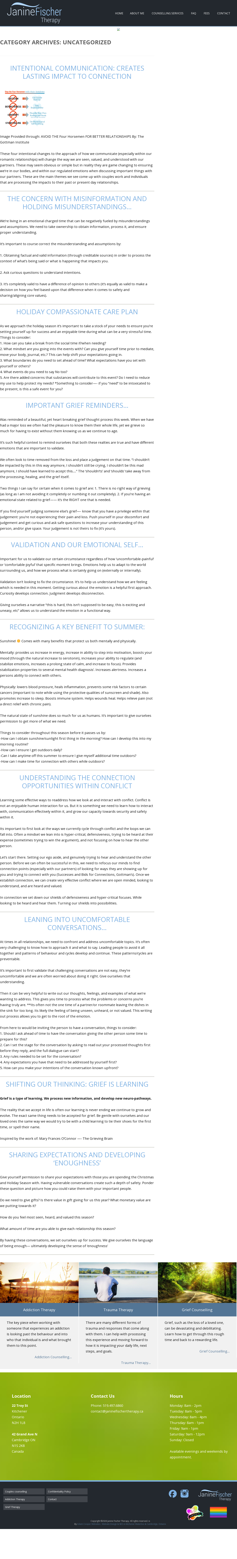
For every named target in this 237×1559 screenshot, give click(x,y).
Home (119, 13)
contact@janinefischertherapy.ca (117, 1441)
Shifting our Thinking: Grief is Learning (77, 1114)
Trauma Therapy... (136, 1392)
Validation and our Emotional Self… (77, 574)
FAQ (193, 13)
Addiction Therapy (15, 1529)
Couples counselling (16, 1521)
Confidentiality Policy (59, 1521)
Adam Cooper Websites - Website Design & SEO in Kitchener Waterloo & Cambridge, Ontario (121, 1554)
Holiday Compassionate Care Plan (77, 341)
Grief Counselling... (214, 1381)
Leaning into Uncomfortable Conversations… (77, 953)
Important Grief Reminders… (77, 435)
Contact (223, 13)
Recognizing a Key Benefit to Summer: (77, 656)
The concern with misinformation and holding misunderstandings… (77, 232)
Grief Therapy (12, 1537)
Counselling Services (167, 13)
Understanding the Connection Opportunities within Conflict (77, 811)
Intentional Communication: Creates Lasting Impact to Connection (77, 102)
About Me (137, 13)
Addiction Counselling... (53, 1387)
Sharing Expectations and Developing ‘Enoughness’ (77, 1189)
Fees (207, 13)
